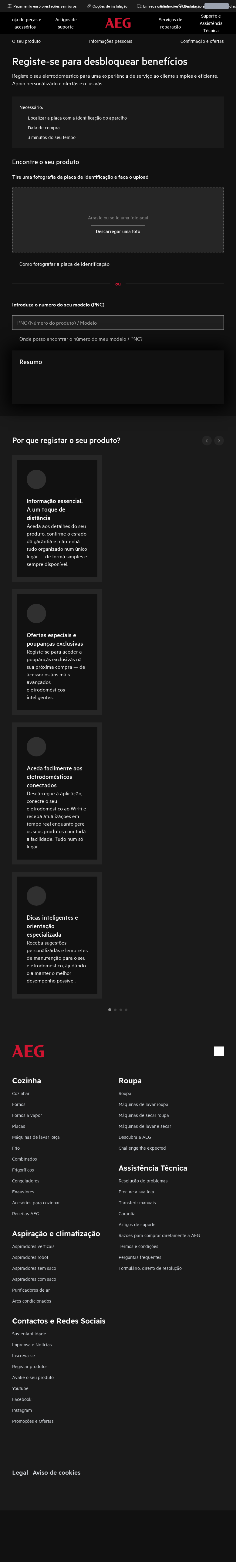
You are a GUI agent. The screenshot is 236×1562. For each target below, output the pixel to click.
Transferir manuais (137, 1202)
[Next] (219, 440)
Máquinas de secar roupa (144, 1115)
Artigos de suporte (137, 1224)
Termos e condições (138, 1246)
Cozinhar (20, 1093)
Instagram (22, 1410)
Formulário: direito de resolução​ (150, 1268)
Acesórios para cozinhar (36, 1202)
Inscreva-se (23, 1355)
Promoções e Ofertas (174, 6)
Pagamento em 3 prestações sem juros (42, 6)
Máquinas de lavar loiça (36, 1137)
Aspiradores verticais (33, 1246)
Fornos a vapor (27, 1115)
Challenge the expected (142, 1148)
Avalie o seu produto (33, 1377)
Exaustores (23, 1191)
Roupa (125, 1093)
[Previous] (207, 440)
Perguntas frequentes (140, 1257)
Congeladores (25, 1180)
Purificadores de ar (31, 1290)
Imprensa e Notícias (32, 1344)
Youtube (20, 1388)
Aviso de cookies (56, 1472)
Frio (16, 1148)
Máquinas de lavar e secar (145, 1126)
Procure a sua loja (136, 1191)
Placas (18, 1126)
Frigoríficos (23, 1169)
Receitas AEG (25, 1213)
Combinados (24, 1158)
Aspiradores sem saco (34, 1268)
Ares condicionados (31, 1300)
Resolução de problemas (143, 1180)
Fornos (18, 1104)
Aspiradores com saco (34, 1279)
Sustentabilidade (29, 1333)
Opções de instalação (106, 6)
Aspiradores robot (30, 1257)
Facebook (22, 1399)
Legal (20, 1472)
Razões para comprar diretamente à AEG (159, 1235)
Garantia (127, 1213)
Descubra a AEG (135, 1137)
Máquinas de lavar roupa (143, 1104)
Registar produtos (30, 1366)
